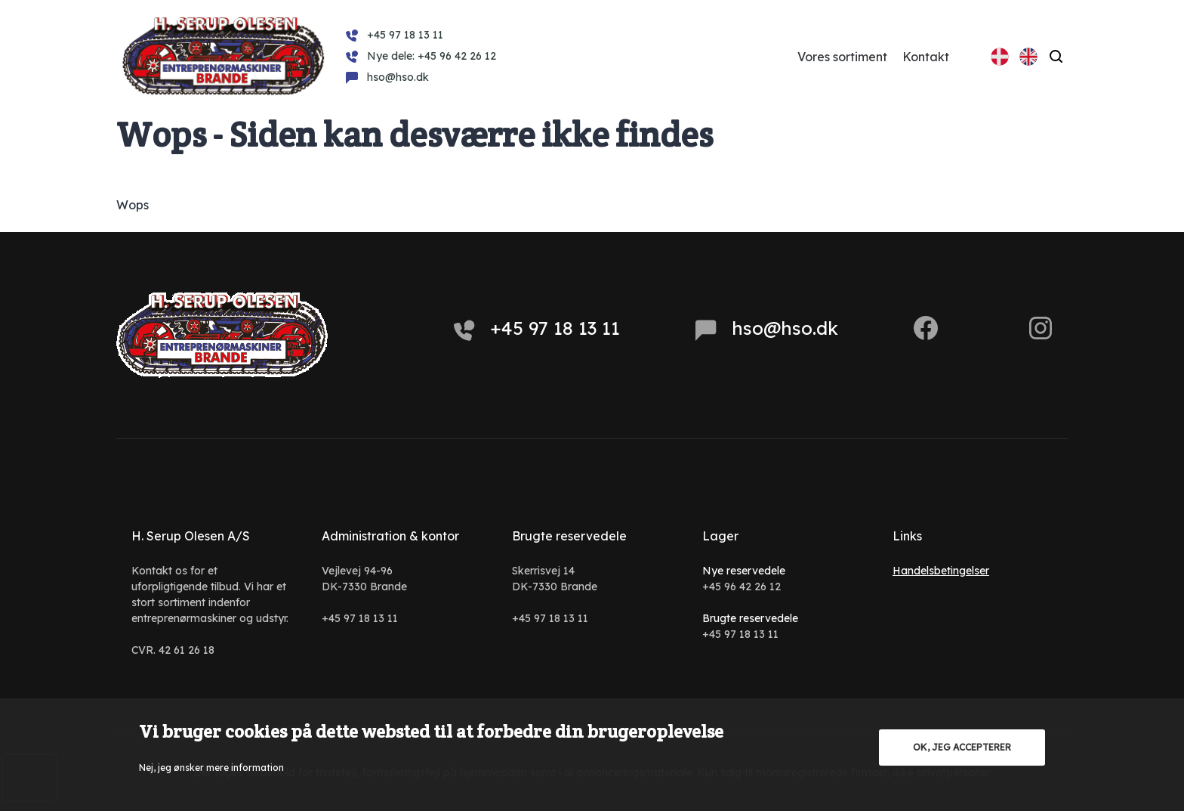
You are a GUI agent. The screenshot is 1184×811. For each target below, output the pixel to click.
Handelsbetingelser (941, 570)
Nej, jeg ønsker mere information (211, 767)
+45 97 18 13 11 (537, 329)
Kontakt (925, 56)
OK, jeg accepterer (962, 747)
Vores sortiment (842, 56)
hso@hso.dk (766, 329)
